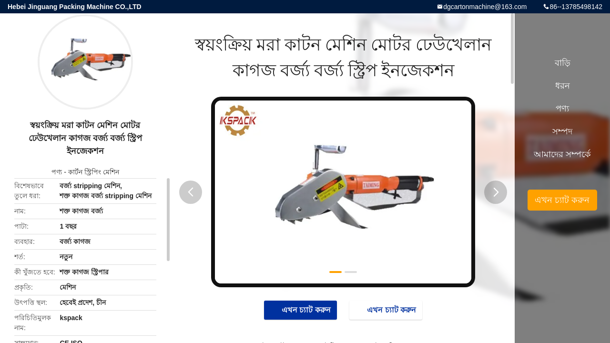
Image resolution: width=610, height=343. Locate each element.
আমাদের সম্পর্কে (562, 154)
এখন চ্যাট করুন (301, 309)
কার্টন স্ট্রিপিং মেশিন (93, 172)
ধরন (562, 86)
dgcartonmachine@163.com (485, 6)
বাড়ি (562, 63)
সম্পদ (562, 131)
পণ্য (56, 172)
